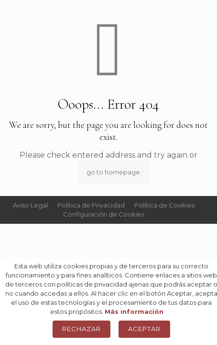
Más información (134, 311)
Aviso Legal (30, 205)
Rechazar (81, 329)
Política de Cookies (164, 205)
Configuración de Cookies (103, 214)
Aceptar (144, 329)
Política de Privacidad (91, 205)
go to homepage (113, 172)
